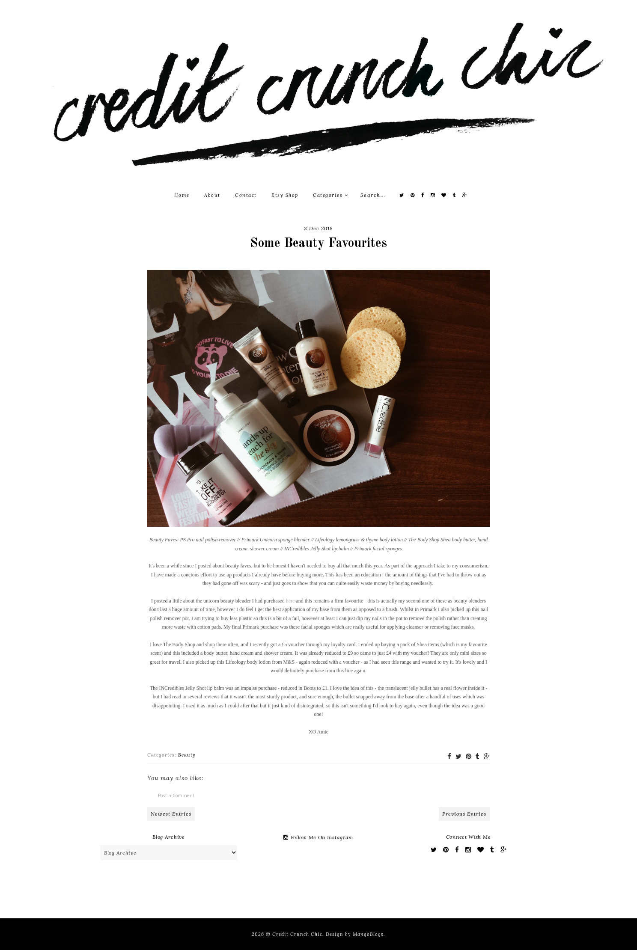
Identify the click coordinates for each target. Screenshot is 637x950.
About (212, 195)
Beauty (187, 755)
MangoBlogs (368, 934)
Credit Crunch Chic (297, 934)
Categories (330, 195)
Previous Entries (464, 813)
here (290, 601)
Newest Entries (171, 813)
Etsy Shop (284, 195)
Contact (246, 195)
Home (182, 195)
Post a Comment (176, 795)
